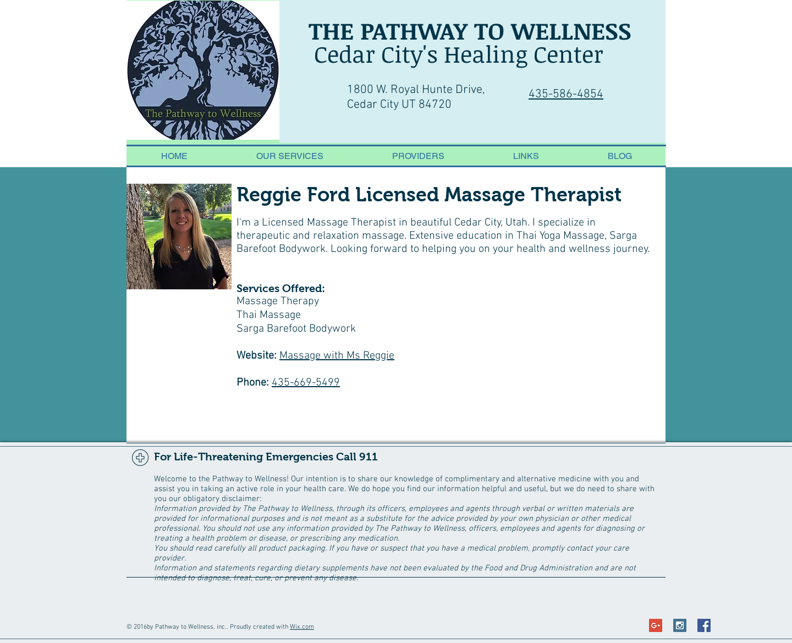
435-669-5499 (306, 382)
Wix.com (302, 627)
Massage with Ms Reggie (336, 355)
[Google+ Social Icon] (655, 625)
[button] (418, 156)
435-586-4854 (566, 94)
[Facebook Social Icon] (704, 625)
